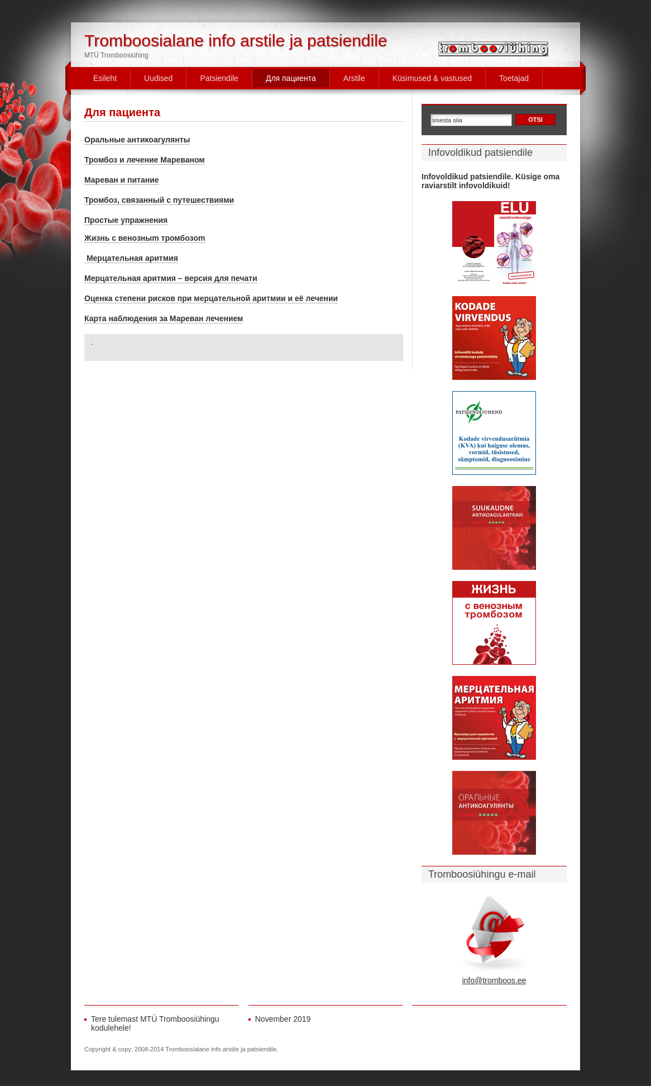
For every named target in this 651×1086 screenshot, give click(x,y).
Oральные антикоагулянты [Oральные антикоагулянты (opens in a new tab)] (137, 139)
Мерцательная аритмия (131, 258)
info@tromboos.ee (494, 980)
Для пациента (291, 78)
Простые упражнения (125, 220)
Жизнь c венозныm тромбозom (144, 238)
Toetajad (514, 78)
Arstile (354, 78)
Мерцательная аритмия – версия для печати (170, 278)
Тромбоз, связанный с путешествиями (159, 200)
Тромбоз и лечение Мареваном (144, 159)
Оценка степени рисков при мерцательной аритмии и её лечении (211, 298)
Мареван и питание (121, 179)
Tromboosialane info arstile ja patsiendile (235, 40)
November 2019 (283, 1018)
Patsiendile (219, 78)
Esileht (105, 78)
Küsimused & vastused (432, 78)
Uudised (158, 78)
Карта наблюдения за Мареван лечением (163, 318)
